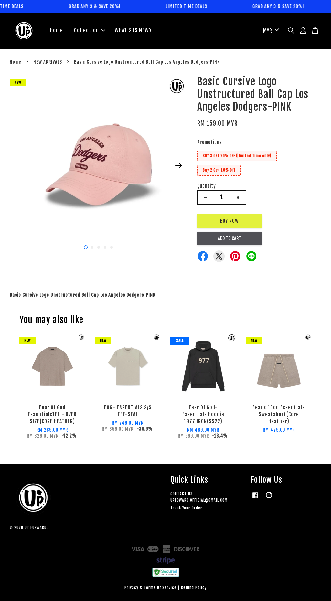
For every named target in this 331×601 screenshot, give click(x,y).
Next (179, 166)
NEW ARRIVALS (47, 62)
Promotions (209, 142)
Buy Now (229, 221)
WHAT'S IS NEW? (133, 31)
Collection (89, 31)
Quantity (206, 186)
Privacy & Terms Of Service (150, 587)
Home (56, 31)
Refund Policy (194, 587)
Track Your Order (186, 508)
